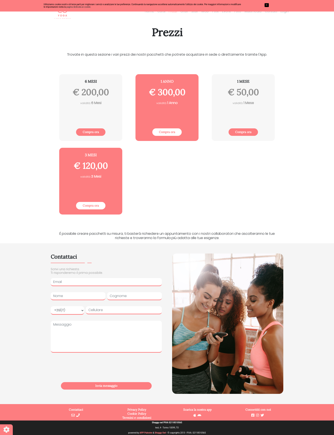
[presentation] (106, 372)
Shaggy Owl (160, 433)
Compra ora (91, 132)
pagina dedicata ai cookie (78, 7)
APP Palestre (146, 433)
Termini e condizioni (136, 418)
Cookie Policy (136, 414)
